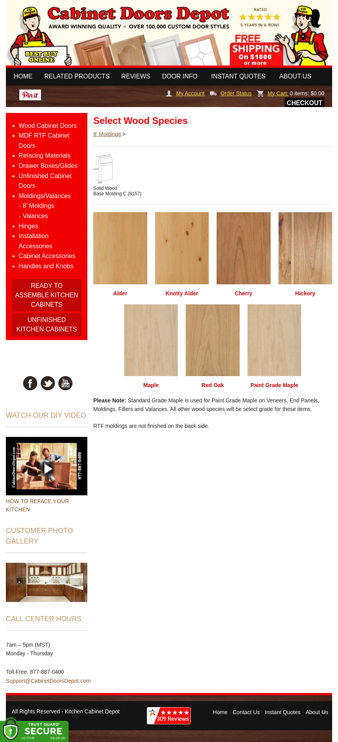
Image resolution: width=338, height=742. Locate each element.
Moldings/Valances (45, 196)
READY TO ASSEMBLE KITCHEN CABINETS (46, 295)
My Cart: (272, 93)
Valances (35, 216)
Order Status (230, 93)
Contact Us (246, 712)
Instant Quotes (238, 76)
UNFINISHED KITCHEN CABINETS (46, 324)
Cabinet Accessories (47, 256)
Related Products (77, 76)
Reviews (135, 76)
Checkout (304, 103)
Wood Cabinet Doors (48, 125)
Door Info (180, 76)
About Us (295, 76)
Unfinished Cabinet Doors (45, 181)
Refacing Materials (45, 155)
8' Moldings (38, 205)
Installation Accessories (35, 241)
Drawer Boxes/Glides (48, 165)
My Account (185, 93)
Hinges (28, 226)
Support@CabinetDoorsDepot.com (48, 681)
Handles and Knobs (46, 266)
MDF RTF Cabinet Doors (44, 140)
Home (23, 76)
